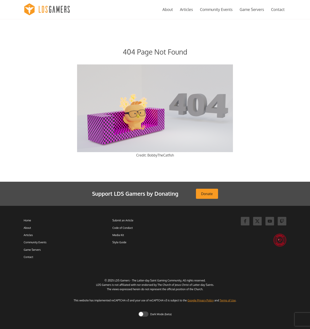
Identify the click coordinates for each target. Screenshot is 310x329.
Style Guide (119, 242)
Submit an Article (122, 220)
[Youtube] (269, 222)
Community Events (216, 9)
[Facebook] (245, 222)
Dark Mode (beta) (161, 314)
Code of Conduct (122, 227)
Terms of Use (228, 300)
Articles (186, 9)
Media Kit (118, 235)
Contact (278, 9)
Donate (207, 194)
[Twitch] (282, 222)
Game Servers (252, 9)
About (167, 9)
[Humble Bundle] (279, 240)
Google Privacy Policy (200, 300)
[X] (257, 222)
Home (27, 220)
